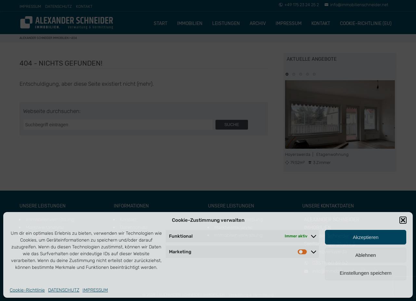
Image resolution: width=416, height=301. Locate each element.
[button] (403, 220)
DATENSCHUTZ (63, 290)
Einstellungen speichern (365, 273)
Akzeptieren (365, 237)
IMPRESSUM (95, 290)
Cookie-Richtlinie (27, 290)
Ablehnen (365, 255)
